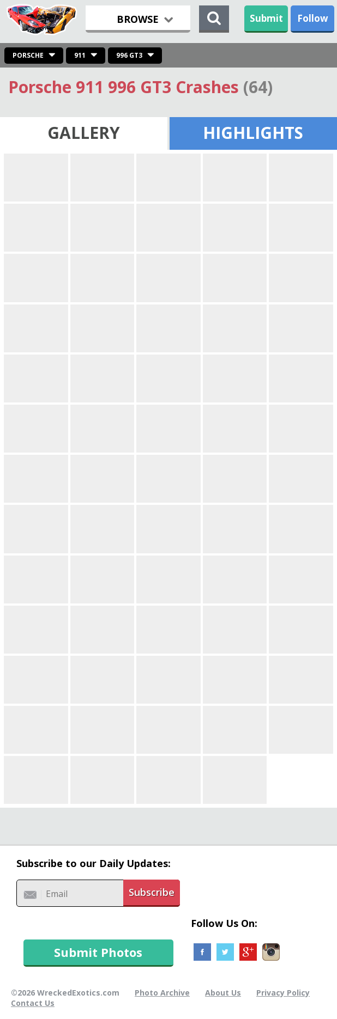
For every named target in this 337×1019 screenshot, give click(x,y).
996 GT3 (129, 55)
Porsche (28, 55)
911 (80, 55)
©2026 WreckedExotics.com (65, 992)
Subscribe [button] (151, 892)
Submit (266, 18)
